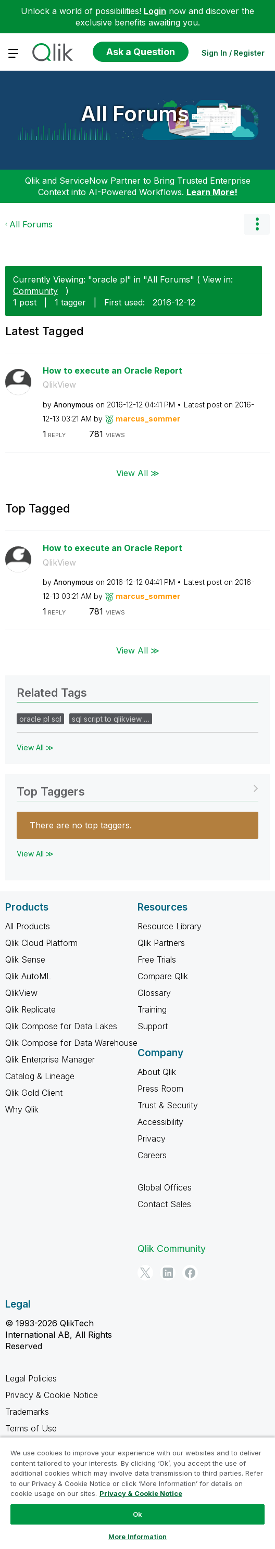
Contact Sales (164, 1204)
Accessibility (160, 1122)
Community (35, 291)
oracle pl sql (40, 718)
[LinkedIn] (168, 1273)
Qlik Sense (25, 959)
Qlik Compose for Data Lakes (61, 1026)
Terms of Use (31, 1428)
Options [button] (257, 224)
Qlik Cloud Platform (41, 943)
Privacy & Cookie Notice (51, 1395)
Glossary (154, 993)
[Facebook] (190, 1273)
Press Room (160, 1088)
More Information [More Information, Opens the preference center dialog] (137, 1536)
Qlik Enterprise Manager (50, 1059)
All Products (27, 926)
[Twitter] (145, 1273)
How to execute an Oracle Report (112, 370)
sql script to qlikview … (110, 718)
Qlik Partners (161, 943)
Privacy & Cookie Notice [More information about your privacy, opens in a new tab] (140, 1493)
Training (152, 1009)
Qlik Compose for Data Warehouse (71, 1043)
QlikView (59, 384)
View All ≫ (137, 473)
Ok (137, 1514)
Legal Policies (31, 1378)
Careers (152, 1155)
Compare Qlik (163, 976)
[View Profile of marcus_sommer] (148, 418)
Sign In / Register (233, 52)
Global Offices (165, 1187)
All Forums (135, 114)
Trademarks (27, 1411)
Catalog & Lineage (39, 1076)
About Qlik (157, 1072)
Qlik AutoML (28, 976)
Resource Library (170, 926)
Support (153, 1026)
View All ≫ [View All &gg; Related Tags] (35, 747)
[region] (137, 1493)
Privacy (152, 1138)
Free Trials (157, 959)
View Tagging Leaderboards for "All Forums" (137, 788)
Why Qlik (22, 1109)
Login (155, 11)
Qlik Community (172, 1248)
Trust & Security (168, 1105)
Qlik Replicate (30, 1009)
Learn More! (212, 192)
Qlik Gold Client (34, 1092)
